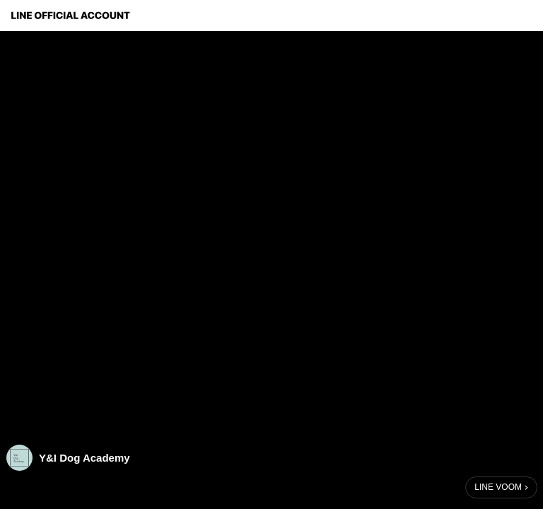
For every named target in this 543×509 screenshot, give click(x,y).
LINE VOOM (498, 487)
